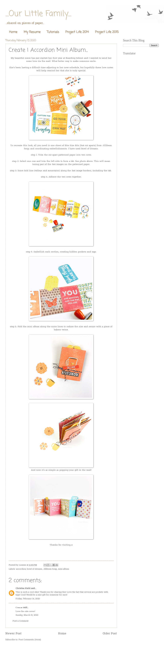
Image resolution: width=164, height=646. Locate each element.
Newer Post (13, 634)
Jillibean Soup (50, 569)
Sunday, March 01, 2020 (27, 615)
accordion (21, 569)
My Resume (32, 32)
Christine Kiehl (23, 588)
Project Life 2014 (77, 32)
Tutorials (53, 32)
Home (13, 32)
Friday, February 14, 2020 (28, 598)
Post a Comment (20, 621)
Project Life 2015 (107, 32)
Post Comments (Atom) (30, 639)
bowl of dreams (34, 569)
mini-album (63, 569)
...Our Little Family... (38, 14)
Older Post (110, 634)
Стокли (19, 607)
